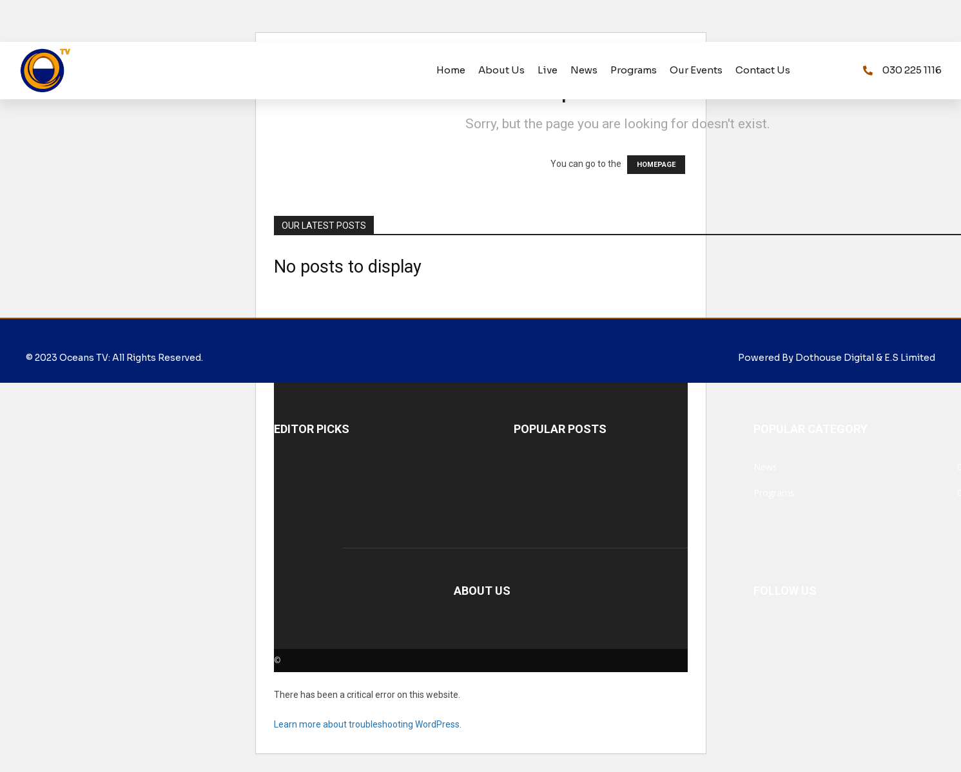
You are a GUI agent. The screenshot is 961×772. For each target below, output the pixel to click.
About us (501, 70)
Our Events (696, 70)
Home (450, 70)
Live (548, 70)
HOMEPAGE (656, 164)
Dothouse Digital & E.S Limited (865, 357)
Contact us (762, 70)
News (583, 70)
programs (633, 70)
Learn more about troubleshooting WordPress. (367, 724)
